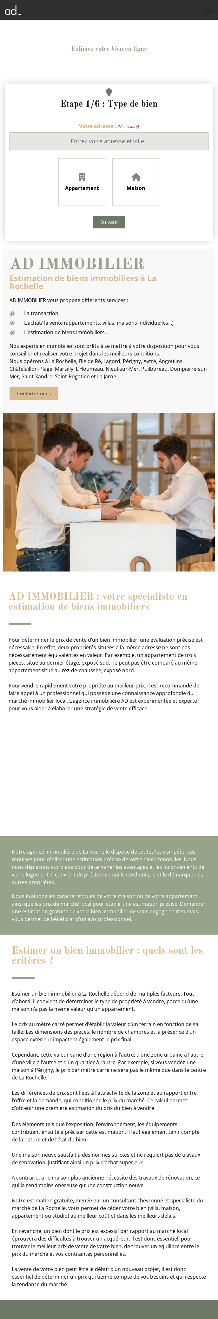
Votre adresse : (109, 126)
